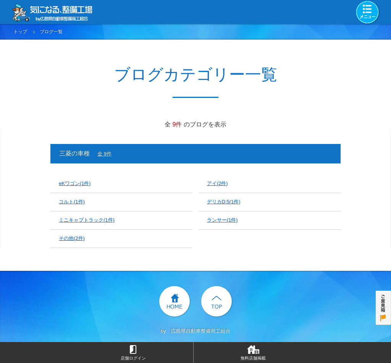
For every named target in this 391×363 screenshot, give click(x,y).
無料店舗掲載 (253, 358)
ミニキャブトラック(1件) (87, 220)
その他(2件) (72, 238)
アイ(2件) (217, 183)
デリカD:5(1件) (224, 202)
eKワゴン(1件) (74, 183)
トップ (20, 31)
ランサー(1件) (222, 220)
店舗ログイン (133, 358)
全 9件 (104, 154)
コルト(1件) (72, 202)
